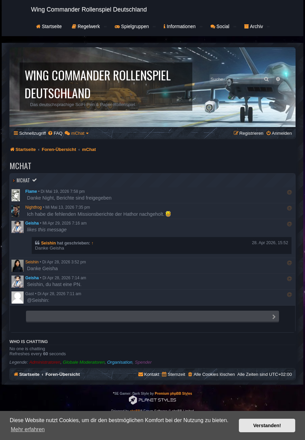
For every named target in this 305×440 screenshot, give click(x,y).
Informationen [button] (183, 26)
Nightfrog (33, 207)
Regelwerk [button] (89, 26)
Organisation (120, 362)
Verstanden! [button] (267, 425)
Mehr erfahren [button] (28, 429)
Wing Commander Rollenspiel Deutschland (89, 9)
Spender (143, 362)
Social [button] (223, 26)
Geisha (32, 223)
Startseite (49, 26)
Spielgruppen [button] (135, 26)
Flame (31, 191)
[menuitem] (55, 133)
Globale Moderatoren (84, 362)
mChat (23, 180)
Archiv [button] (257, 26)
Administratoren (44, 362)
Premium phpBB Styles (173, 393)
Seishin (48, 243)
